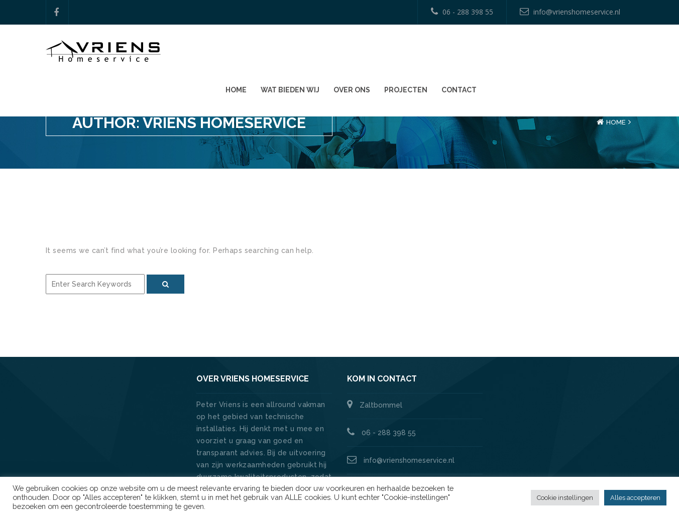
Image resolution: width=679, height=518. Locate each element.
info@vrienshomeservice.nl (570, 12)
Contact (609, 51)
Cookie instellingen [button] (565, 497)
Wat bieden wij (440, 51)
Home (386, 51)
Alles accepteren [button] (635, 497)
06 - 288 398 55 (462, 12)
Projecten (556, 51)
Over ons (502, 51)
